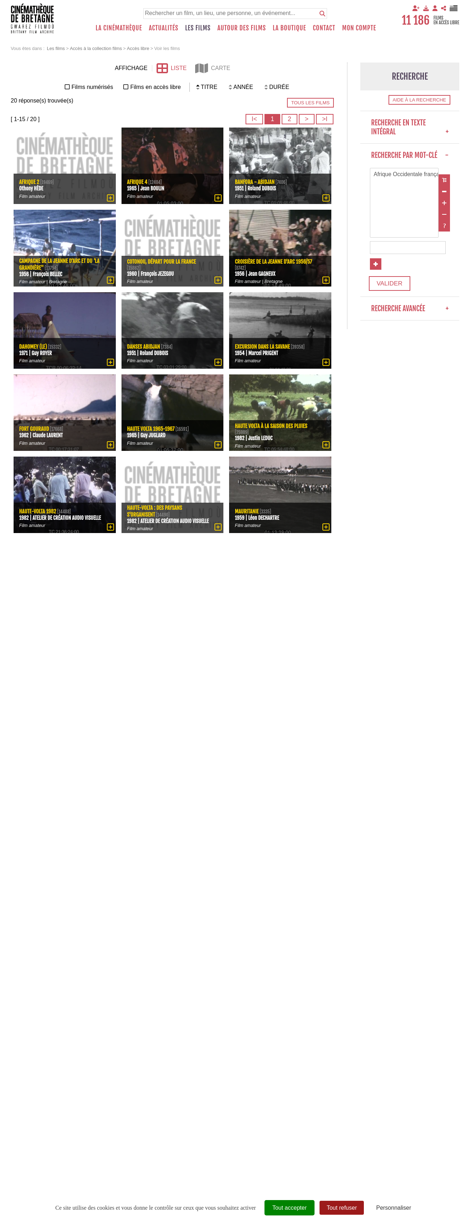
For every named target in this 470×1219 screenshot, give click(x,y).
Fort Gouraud (34, 428)
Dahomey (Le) (33, 346)
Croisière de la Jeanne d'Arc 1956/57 (274, 261)
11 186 (416, 20)
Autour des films (241, 28)
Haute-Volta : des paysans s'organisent (155, 507)
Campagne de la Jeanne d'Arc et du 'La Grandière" (56, 264)
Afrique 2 (29, 181)
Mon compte (359, 28)
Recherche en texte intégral (410, 127)
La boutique (289, 28)
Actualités (163, 28)
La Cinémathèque (119, 28)
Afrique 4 (137, 181)
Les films (198, 28)
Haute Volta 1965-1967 (151, 428)
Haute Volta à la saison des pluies (272, 425)
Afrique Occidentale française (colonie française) (404, 174)
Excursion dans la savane (263, 346)
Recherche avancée (410, 310)
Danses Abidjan (144, 346)
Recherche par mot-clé (410, 155)
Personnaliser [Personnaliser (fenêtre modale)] (393, 1208)
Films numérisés (92, 87)
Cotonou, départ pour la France (162, 261)
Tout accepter (289, 1208)
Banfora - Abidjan (255, 181)
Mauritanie (247, 510)
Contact (324, 28)
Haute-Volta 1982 (38, 507)
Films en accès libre (155, 87)
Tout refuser (342, 1208)
